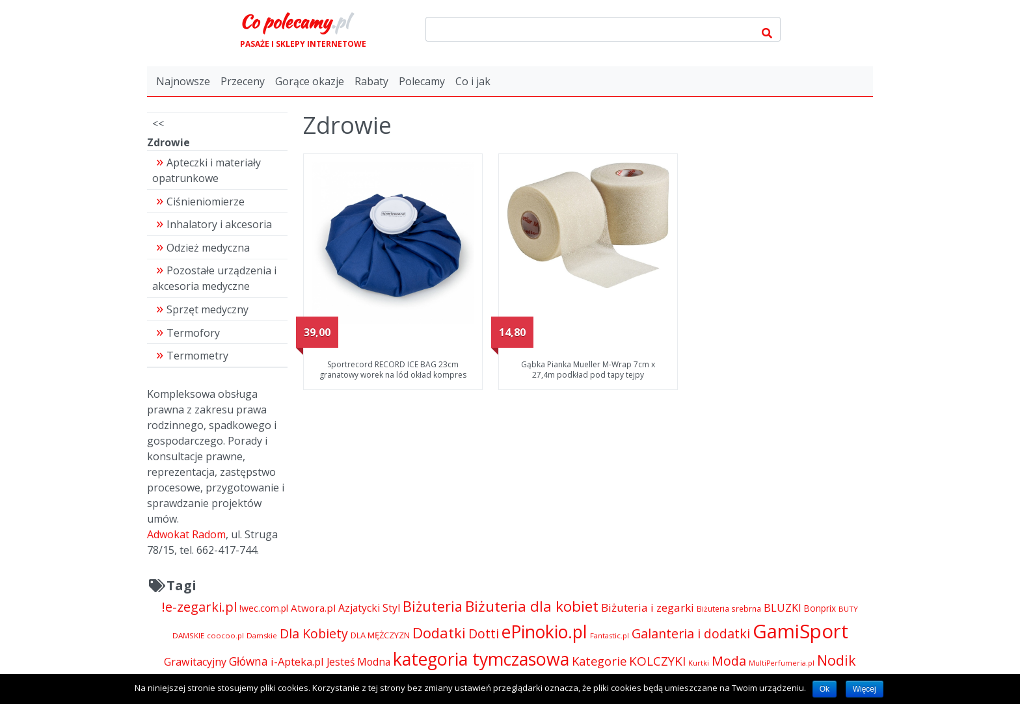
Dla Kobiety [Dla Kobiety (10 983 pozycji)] (314, 633)
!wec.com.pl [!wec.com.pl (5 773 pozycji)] (263, 608)
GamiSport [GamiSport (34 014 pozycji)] (800, 631)
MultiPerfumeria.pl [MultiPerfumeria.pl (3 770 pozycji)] (781, 663)
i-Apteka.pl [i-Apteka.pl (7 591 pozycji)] (297, 661)
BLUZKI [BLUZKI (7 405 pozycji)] (782, 608)
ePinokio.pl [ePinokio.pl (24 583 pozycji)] (544, 632)
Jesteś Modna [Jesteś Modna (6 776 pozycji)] (358, 662)
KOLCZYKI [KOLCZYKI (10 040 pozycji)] (657, 661)
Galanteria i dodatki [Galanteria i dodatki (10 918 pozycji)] (691, 633)
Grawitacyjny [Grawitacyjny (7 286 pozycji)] (195, 662)
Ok (824, 689)
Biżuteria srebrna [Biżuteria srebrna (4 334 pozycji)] (729, 608)
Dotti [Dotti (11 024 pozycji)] (483, 633)
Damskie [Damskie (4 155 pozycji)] (262, 635)
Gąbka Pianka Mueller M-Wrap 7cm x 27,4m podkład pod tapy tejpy (588, 369)
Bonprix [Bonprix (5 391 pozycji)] (820, 608)
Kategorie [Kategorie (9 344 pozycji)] (599, 661)
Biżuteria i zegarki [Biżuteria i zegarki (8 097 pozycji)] (647, 607)
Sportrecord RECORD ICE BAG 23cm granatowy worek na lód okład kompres (392, 369)
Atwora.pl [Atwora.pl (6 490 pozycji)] (313, 607)
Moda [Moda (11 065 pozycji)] (729, 661)
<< (158, 123)
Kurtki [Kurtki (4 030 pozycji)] (698, 663)
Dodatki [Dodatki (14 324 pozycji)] (439, 632)
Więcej (864, 689)
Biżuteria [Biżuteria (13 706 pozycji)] (433, 606)
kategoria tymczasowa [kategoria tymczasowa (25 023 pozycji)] (481, 659)
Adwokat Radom (186, 534)
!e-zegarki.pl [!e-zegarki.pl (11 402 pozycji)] (199, 607)
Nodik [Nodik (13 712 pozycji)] (836, 660)
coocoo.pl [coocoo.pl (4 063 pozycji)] (225, 635)
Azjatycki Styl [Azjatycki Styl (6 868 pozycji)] (369, 608)
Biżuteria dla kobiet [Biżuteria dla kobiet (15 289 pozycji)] (531, 606)
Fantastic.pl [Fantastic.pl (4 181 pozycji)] (609, 635)
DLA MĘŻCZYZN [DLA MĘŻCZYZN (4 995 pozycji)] (380, 635)
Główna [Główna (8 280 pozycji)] (248, 661)
